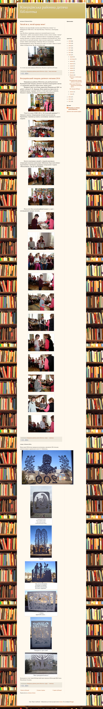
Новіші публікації (25, 690)
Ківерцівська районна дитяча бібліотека (74, 108)
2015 (70, 52)
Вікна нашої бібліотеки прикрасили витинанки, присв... (76, 85)
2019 (70, 43)
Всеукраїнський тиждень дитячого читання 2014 (40, 78)
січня (71, 94)
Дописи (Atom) (31, 693)
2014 (70, 54)
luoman (61, 701)
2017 (70, 48)
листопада (72, 59)
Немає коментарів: (53, 71)
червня (71, 68)
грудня (71, 56)
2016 (70, 50)
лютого (72, 91)
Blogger (72, 701)
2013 (70, 97)
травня (71, 70)
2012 (70, 99)
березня (72, 75)
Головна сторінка (41, 690)
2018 (70, 45)
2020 (70, 41)
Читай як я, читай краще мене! (32, 24)
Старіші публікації (57, 690)
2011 (70, 101)
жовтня (72, 61)
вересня (72, 63)
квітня (71, 72)
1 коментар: (51, 437)
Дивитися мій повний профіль (74, 111)
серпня (71, 66)
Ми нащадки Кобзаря (75, 89)
